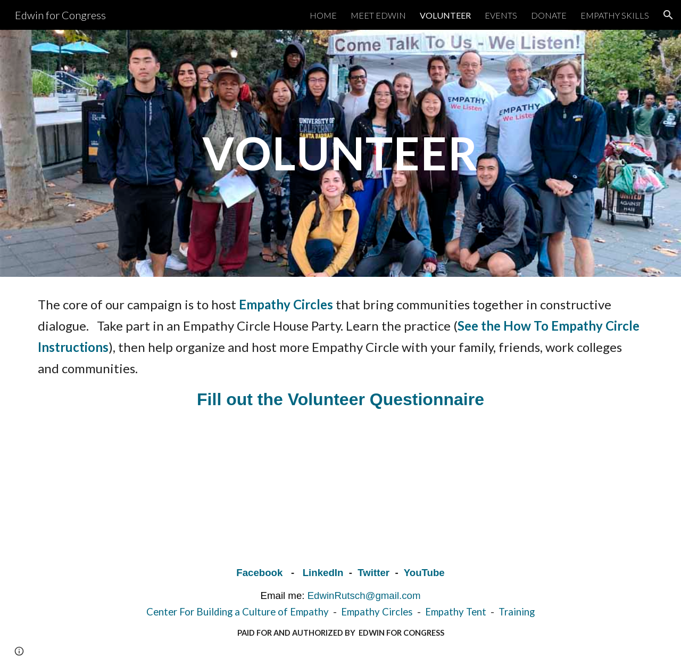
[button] (668, 15)
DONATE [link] (549, 15)
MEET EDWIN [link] (378, 15)
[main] (340, 153)
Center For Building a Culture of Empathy (237, 612)
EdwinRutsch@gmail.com (364, 595)
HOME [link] (323, 15)
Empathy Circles (377, 612)
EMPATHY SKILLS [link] (614, 15)
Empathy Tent (456, 612)
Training (517, 612)
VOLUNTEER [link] (445, 15)
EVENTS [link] (501, 15)
